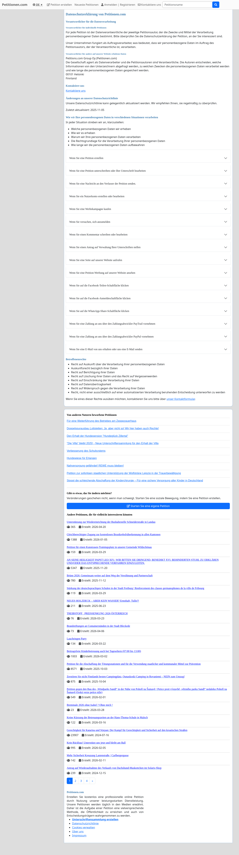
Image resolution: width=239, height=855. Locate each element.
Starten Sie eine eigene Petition (148, 506)
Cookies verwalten (83, 827)
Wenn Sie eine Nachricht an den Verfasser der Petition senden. (102, 183)
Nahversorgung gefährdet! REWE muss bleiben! (95, 465)
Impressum (79, 835)
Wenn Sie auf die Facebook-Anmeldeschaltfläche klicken (100, 298)
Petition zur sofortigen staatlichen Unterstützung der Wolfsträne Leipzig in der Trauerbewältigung (124, 473)
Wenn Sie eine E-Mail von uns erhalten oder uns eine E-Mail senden (105, 349)
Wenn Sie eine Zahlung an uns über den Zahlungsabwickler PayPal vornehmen (111, 336)
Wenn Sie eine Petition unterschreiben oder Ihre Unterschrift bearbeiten (107, 170)
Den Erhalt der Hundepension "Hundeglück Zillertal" (97, 436)
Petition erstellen (59, 5)
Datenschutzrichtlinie (85, 823)
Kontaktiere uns (149, 5)
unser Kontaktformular (181, 399)
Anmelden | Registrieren (118, 5)
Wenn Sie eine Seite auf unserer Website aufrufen (95, 260)
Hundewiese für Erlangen (82, 458)
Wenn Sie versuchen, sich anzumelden (89, 221)
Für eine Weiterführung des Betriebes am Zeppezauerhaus (101, 420)
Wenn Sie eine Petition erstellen (86, 158)
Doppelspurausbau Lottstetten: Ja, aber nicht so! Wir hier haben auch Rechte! (113, 428)
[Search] (187, 5)
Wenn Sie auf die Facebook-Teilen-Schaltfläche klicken (99, 285)
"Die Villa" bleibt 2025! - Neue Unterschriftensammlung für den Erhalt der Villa (113, 443)
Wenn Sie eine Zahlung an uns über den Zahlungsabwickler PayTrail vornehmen (112, 323)
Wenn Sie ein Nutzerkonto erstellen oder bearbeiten (96, 196)
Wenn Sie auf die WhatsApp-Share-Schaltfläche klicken (99, 311)
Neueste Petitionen (87, 5)
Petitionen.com (14, 4)
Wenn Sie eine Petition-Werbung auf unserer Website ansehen (102, 272)
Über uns (78, 831)
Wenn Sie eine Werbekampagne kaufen (90, 209)
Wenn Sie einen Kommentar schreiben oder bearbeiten (98, 234)
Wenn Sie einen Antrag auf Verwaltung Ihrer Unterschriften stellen (105, 247)
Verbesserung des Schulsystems (86, 450)
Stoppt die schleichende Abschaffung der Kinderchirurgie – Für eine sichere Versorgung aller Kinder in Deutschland (135, 480)
